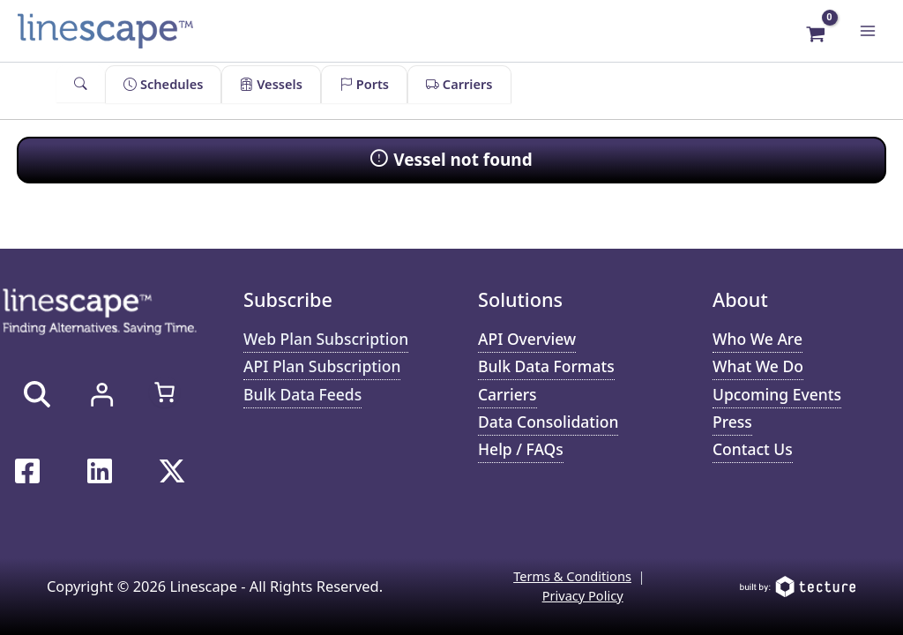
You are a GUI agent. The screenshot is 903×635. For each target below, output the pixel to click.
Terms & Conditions (572, 576)
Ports (364, 84)
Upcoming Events (777, 394)
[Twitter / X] (172, 471)
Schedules (163, 84)
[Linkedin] (100, 471)
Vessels (271, 84)
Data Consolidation (548, 421)
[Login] (101, 394)
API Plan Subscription (321, 366)
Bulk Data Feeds (302, 394)
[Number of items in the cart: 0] (164, 392)
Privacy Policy (582, 595)
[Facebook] (27, 471)
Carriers (459, 84)
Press (732, 421)
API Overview (527, 338)
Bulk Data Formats (546, 366)
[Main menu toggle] (867, 31)
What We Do (758, 366)
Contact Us (753, 448)
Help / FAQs (520, 448)
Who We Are (757, 338)
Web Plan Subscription (325, 338)
